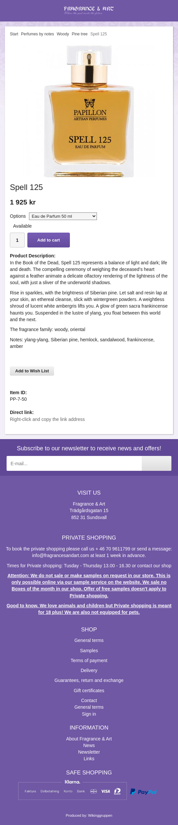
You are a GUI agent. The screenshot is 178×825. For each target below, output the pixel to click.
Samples (89, 650)
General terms (89, 640)
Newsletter (89, 752)
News (89, 745)
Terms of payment (89, 660)
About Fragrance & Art (89, 738)
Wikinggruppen (100, 815)
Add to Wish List (32, 370)
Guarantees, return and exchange (88, 680)
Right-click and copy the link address (47, 419)
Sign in (89, 714)
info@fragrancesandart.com (60, 555)
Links (89, 758)
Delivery (89, 670)
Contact (89, 700)
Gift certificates (89, 690)
